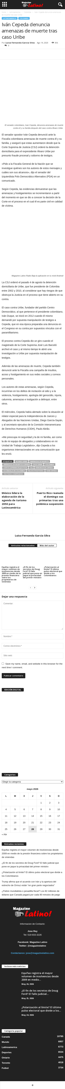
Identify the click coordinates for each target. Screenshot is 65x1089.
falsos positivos (36, 471)
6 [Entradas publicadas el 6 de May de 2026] (24, 809)
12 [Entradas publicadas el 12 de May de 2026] (15, 816)
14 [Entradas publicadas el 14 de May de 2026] (32, 816)
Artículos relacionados (22, 545)
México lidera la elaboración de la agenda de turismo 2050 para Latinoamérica (14, 500)
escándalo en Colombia (14, 471)
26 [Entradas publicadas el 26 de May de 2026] (15, 829)
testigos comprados (13, 474)
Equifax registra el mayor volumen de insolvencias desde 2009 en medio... (40, 976)
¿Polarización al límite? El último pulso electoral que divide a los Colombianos (53, 571)
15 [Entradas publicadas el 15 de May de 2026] (41, 816)
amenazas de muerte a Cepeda (16, 464)
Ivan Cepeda (51, 471)
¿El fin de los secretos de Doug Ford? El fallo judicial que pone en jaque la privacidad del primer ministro (32, 572)
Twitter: (23, 945)
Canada (6, 1036)
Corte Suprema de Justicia (15, 467)
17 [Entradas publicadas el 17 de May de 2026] (58, 816)
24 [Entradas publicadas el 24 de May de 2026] (58, 822)
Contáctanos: (18, 953)
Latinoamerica (14, 12)
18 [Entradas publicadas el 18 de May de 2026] (6, 822)
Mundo (5, 1042)
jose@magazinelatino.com (40, 953)
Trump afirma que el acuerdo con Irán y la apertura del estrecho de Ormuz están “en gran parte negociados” (29, 883)
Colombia (27, 12)
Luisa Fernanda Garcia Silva (20, 42)
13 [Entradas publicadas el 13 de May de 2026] (24, 816)
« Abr (4, 834)
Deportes (6, 1052)
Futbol (5, 1068)
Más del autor (47, 545)
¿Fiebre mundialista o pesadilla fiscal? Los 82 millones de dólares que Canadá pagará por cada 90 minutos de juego (31, 893)
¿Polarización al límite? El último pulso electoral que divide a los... (41, 1009)
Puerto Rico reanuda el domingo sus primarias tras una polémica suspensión (49, 498)
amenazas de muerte (39, 461)
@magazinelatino (37, 945)
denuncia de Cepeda (44, 467)
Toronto (6, 1063)
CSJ (31, 467)
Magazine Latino (38, 942)
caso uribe (37, 464)
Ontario (6, 1057)
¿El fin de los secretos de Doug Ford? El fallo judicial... (39, 992)
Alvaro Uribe (21, 461)
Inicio (4, 12)
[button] (59, 5)
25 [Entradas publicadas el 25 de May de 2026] (6, 829)
